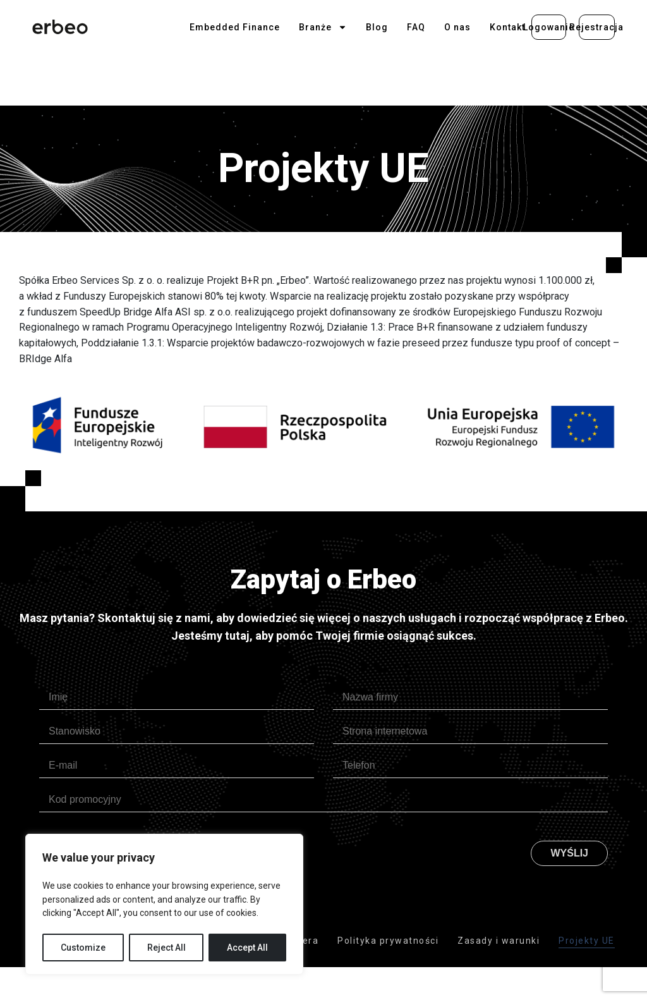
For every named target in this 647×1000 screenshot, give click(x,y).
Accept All (247, 947)
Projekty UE (587, 941)
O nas (457, 27)
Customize (83, 947)
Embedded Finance (235, 27)
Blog (377, 27)
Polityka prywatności (387, 941)
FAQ (416, 27)
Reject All (166, 947)
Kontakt (507, 27)
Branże (323, 27)
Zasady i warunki (498, 941)
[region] (164, 904)
